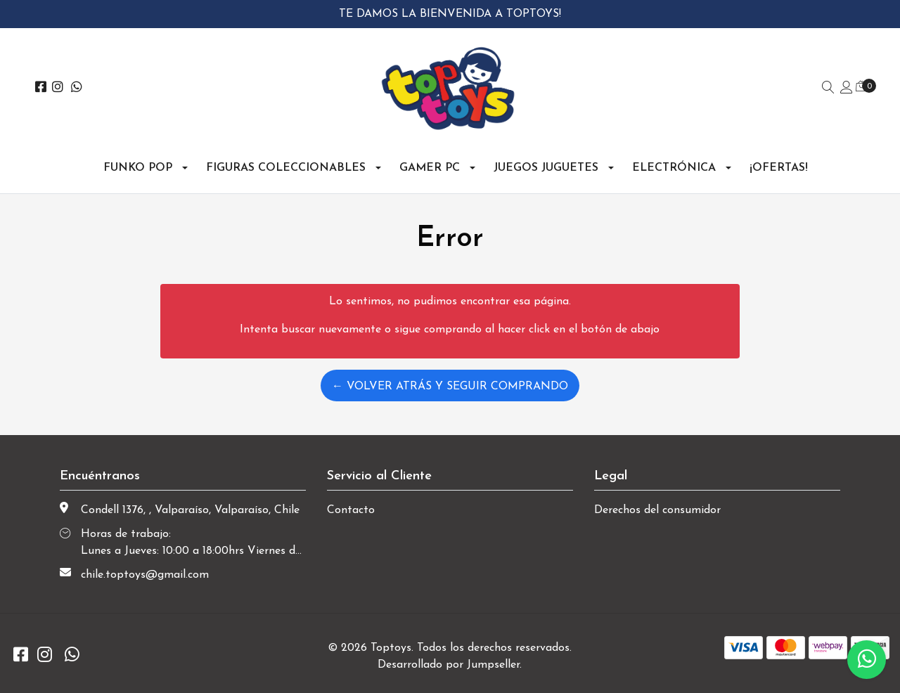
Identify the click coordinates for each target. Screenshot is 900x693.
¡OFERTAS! (779, 168)
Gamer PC (429, 168)
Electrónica (674, 168)
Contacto (351, 510)
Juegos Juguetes (546, 168)
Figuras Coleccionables (286, 168)
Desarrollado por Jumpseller (449, 665)
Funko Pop (137, 168)
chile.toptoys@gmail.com (145, 575)
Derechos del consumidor (657, 510)
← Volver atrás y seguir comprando (450, 386)
